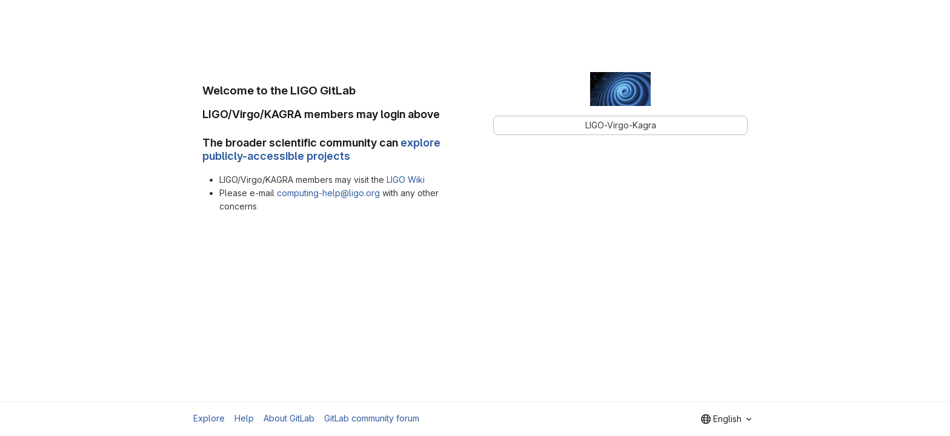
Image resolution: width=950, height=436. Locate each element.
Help (244, 418)
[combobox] (726, 419)
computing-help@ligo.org (328, 193)
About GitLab (289, 418)
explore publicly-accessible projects (321, 149)
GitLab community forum (371, 418)
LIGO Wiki (406, 179)
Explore (209, 418)
